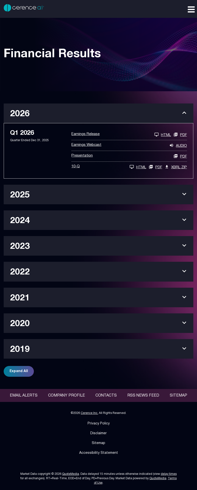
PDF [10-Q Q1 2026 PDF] (155, 167)
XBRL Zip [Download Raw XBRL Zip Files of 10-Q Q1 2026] (176, 167)
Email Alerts (24, 395)
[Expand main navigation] (191, 9)
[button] (98, 113)
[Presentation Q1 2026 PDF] (129, 156)
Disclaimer (98, 433)
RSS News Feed (143, 395)
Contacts (106, 395)
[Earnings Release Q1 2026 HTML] (121, 134)
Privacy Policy (99, 423)
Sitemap (178, 395)
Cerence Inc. (89, 413)
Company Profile (66, 395)
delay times (169, 474)
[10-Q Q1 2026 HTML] (108, 167)
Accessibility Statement (98, 453)
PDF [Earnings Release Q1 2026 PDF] (180, 134)
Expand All (19, 371)
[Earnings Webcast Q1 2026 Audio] (129, 145)
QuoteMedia (70, 474)
